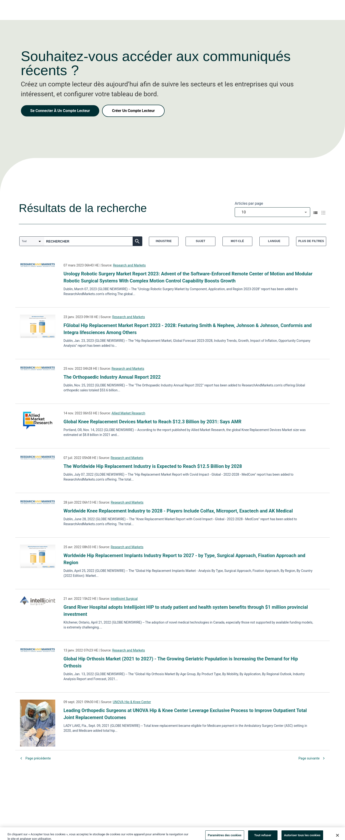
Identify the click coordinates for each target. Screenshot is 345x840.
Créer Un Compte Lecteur (133, 110)
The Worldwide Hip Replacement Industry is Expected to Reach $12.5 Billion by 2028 (152, 466)
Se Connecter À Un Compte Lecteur (60, 110)
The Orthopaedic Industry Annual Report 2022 (112, 377)
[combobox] (272, 212)
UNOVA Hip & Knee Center (132, 702)
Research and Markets (129, 265)
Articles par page (249, 203)
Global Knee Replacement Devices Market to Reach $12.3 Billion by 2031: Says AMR (152, 421)
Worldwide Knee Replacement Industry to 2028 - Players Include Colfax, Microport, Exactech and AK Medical (178, 511)
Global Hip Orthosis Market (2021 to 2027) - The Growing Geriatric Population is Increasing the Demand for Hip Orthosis (180, 662)
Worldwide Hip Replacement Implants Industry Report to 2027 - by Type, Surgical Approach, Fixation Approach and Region (184, 559)
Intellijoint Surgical (124, 599)
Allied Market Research (128, 413)
